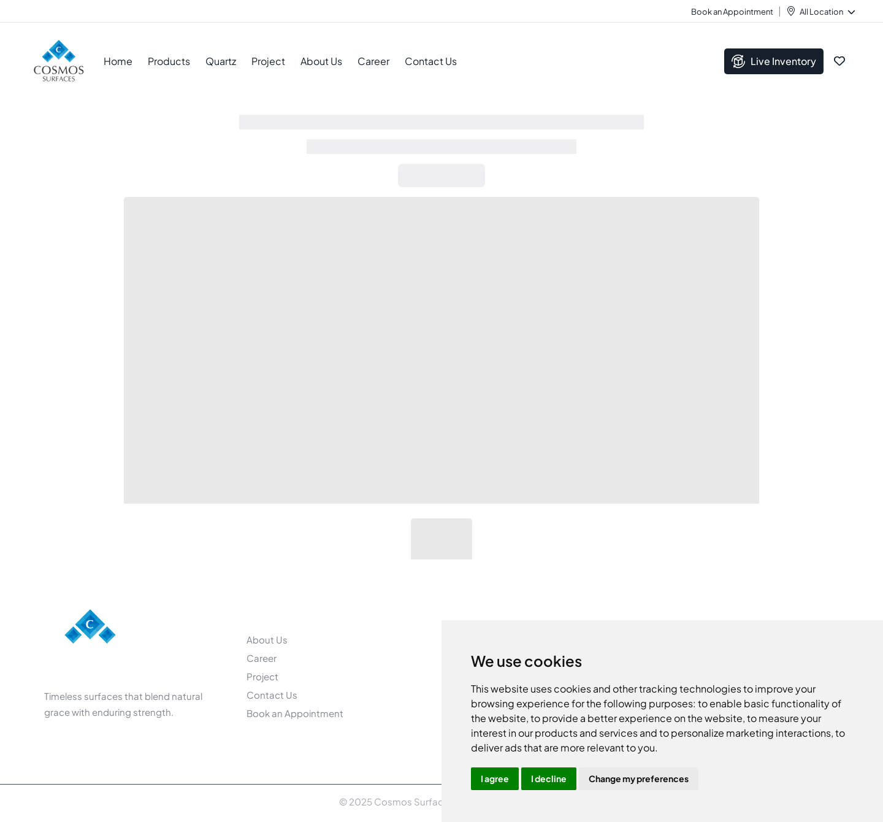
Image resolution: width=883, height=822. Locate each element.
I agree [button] (495, 778)
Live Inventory (774, 61)
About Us (267, 639)
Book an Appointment (732, 12)
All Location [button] (826, 12)
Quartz (220, 61)
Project (268, 61)
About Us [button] (321, 61)
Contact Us (431, 61)
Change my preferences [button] (639, 778)
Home (118, 61)
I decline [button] (549, 778)
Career (373, 61)
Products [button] (169, 61)
